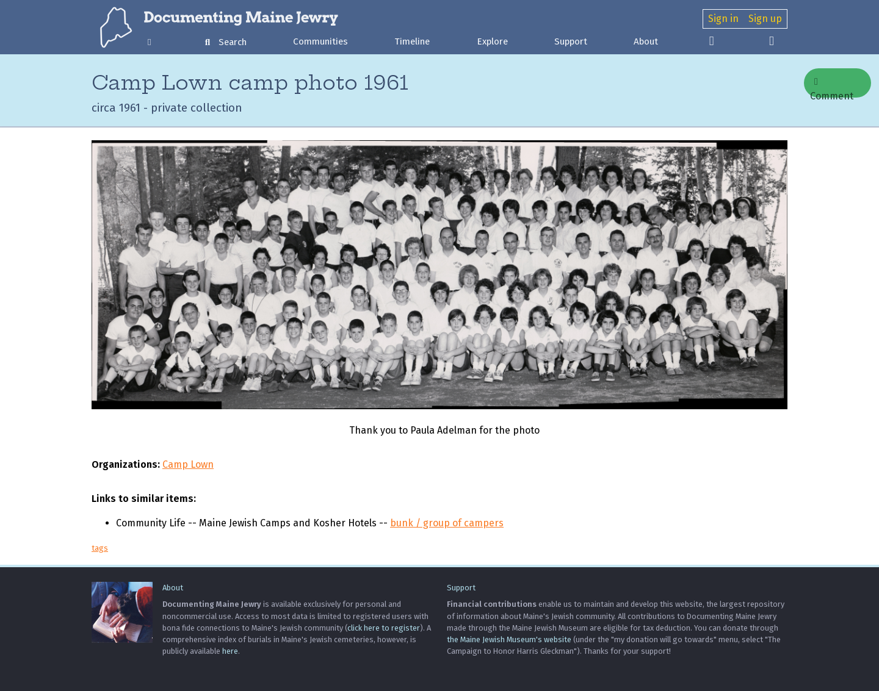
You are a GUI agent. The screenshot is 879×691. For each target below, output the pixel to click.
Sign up (765, 18)
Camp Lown (188, 464)
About (646, 41)
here (230, 651)
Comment (831, 87)
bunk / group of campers (447, 523)
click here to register (383, 627)
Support (570, 41)
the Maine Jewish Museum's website (509, 639)
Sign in (723, 18)
